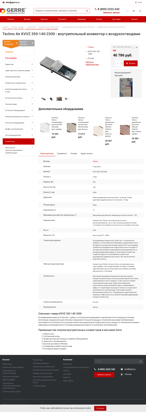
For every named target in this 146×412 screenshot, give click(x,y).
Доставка (67, 374)
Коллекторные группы (19, 98)
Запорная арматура (19, 76)
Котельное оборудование (19, 110)
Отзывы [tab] (74, 153)
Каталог (6, 360)
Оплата (66, 371)
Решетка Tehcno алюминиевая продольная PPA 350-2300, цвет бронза (83, 123)
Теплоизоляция (19, 104)
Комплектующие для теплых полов (19, 90)
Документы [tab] (62, 153)
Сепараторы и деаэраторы (19, 83)
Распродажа (11, 58)
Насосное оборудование (19, 122)
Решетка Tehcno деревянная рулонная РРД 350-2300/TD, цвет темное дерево (136, 126)
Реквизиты (67, 364)
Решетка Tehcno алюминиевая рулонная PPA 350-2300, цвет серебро (57, 123)
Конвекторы (19, 141)
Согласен (100, 408)
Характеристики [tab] (47, 153)
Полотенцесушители (19, 135)
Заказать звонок (111, 12)
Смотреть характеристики (92, 63)
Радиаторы (19, 64)
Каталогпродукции (11, 43)
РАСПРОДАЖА (8, 380)
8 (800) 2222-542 (109, 9)
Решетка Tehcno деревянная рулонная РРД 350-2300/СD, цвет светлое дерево (109, 127)
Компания (67, 360)
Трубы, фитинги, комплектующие (19, 70)
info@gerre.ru (12, 2)
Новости (66, 377)
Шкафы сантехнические (19, 129)
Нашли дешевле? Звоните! (123, 74)
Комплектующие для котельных (19, 116)
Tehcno (91, 47)
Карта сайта (68, 381)
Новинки (9, 52)
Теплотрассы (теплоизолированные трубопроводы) (19, 150)
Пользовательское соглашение (76, 367)
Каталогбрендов (23, 43)
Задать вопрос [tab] (87, 153)
